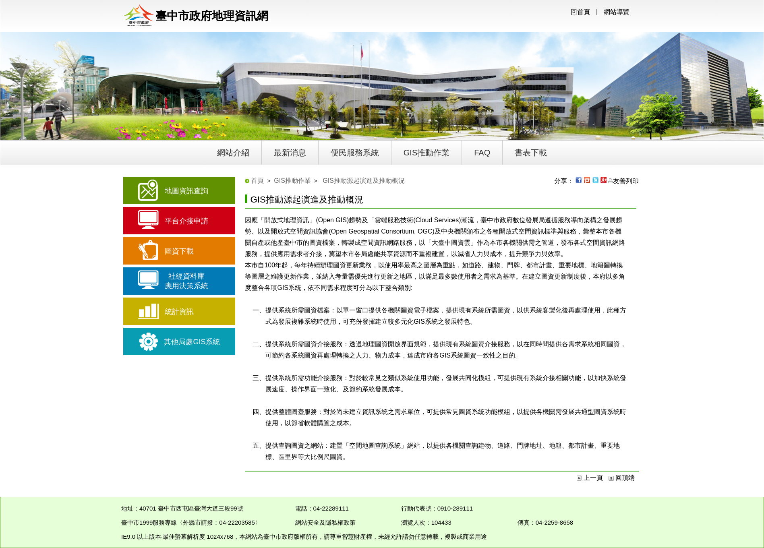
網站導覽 (616, 11)
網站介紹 (233, 152)
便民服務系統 (355, 152)
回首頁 (580, 11)
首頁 (257, 180)
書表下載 (531, 152)
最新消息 (290, 152)
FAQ (482, 152)
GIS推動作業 (426, 152)
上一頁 (591, 477)
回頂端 (622, 477)
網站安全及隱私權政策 (325, 522)
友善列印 (623, 181)
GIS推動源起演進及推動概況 (364, 180)
